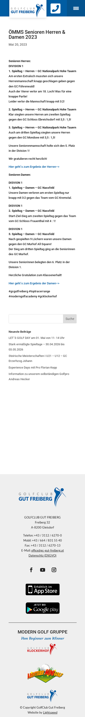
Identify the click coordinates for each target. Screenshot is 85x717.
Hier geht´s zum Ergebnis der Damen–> (34, 283)
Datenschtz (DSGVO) (42, 555)
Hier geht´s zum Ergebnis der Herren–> (34, 166)
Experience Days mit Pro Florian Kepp (33, 367)
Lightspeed (50, 712)
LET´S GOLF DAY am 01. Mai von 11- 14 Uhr (37, 338)
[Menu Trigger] (76, 8)
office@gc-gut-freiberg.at (47, 550)
